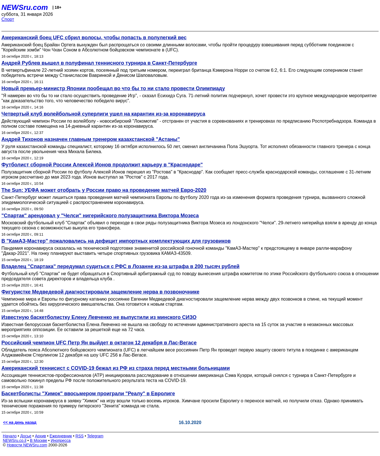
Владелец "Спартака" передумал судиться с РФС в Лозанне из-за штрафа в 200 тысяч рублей (120, 266)
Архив (40, 436)
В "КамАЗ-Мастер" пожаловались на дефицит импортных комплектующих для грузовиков (116, 241)
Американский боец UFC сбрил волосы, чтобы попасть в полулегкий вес (94, 37)
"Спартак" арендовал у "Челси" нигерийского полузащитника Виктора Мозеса (100, 215)
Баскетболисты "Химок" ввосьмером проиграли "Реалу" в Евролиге (88, 393)
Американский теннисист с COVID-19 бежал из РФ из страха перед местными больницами (115, 368)
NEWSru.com (24, 7)
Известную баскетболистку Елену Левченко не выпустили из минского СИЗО (98, 317)
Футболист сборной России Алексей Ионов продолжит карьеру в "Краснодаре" (102, 165)
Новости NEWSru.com (27, 445)
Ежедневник (61, 436)
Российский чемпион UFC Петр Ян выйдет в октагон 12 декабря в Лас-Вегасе (98, 343)
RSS (79, 436)
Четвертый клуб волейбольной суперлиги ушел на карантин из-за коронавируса (103, 114)
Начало (10, 436)
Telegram (95, 436)
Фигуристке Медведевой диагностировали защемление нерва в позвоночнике (100, 292)
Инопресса (61, 440)
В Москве (38, 440)
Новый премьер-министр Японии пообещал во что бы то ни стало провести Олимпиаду (113, 88)
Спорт (7, 19)
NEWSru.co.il (14, 440)
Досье (25, 436)
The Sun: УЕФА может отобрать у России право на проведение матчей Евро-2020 (103, 190)
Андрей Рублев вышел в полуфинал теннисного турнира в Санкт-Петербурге (99, 63)
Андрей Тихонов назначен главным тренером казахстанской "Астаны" (90, 139)
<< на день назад (19, 422)
